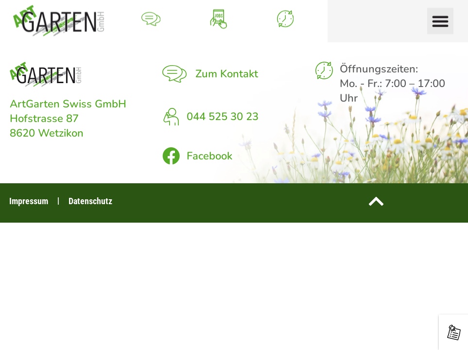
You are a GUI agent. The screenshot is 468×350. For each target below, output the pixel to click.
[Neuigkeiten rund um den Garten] (454, 332)
